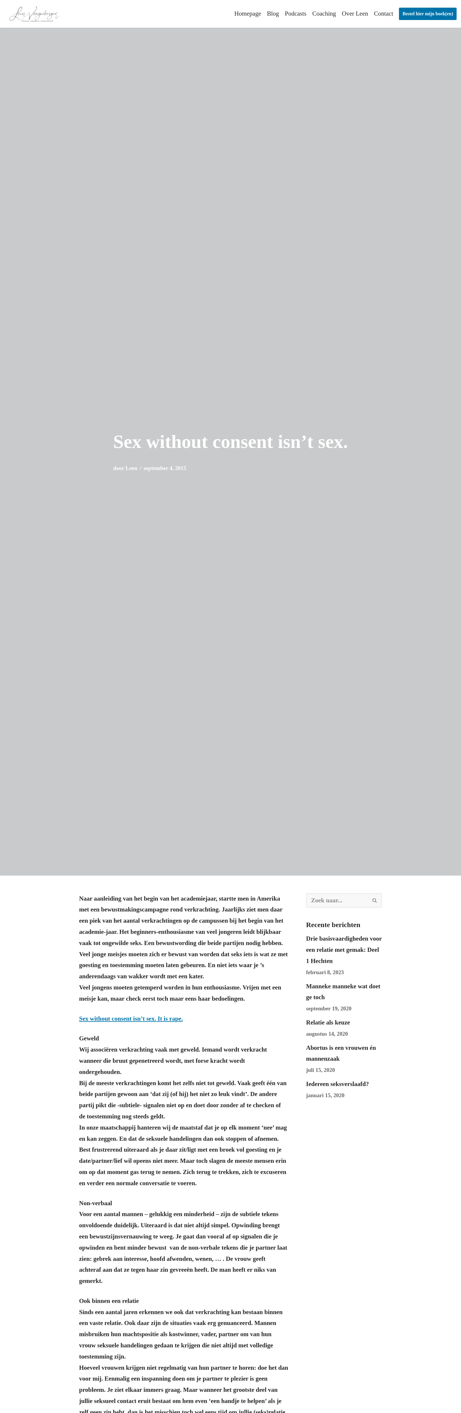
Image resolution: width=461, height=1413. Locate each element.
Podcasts (296, 13)
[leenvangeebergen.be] (35, 13)
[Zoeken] (337, 900)
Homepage (247, 13)
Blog (273, 13)
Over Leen (355, 13)
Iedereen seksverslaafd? (337, 1083)
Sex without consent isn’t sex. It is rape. (131, 1018)
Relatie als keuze (328, 1022)
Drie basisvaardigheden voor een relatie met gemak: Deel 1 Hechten (344, 949)
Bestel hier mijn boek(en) (427, 13)
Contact (383, 13)
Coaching (324, 13)
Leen (131, 468)
